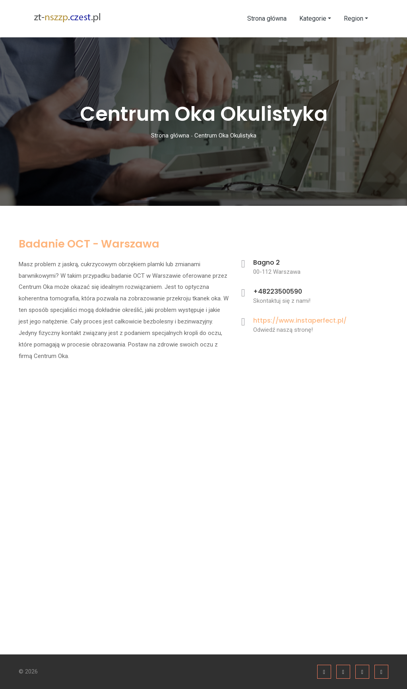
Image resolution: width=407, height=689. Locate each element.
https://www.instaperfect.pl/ (300, 320)
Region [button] (353, 18)
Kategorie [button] (312, 18)
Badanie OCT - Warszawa (89, 243)
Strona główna (267, 18)
